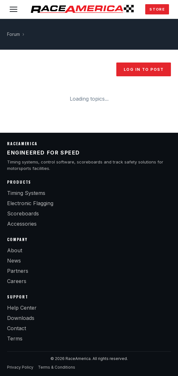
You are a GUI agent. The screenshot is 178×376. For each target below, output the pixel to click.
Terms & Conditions (56, 367)
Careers (16, 281)
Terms (14, 338)
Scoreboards (23, 213)
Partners (17, 271)
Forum (13, 34)
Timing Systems (26, 193)
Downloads (20, 318)
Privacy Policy (20, 367)
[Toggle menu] (13, 9)
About (14, 250)
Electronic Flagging (30, 203)
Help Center (22, 308)
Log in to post (144, 69)
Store (157, 9)
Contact (16, 328)
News (14, 260)
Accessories (22, 224)
